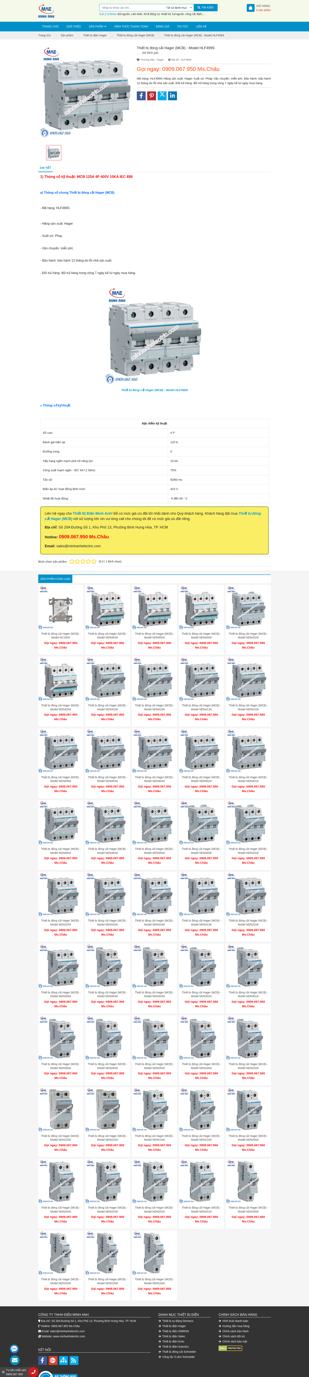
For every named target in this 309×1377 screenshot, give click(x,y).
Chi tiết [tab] (45, 167)
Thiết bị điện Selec (171, 1316)
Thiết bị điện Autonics (173, 1326)
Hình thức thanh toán (131, 26)
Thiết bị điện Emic (171, 1321)
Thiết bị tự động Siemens (175, 1301)
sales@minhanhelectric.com (67, 1311)
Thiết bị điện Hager (172, 1306)
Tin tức (182, 26)
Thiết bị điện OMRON (173, 1311)
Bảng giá (162, 26)
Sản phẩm (96, 26)
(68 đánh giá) (150, 52)
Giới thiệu (73, 26)
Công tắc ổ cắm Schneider (176, 1337)
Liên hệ (201, 26)
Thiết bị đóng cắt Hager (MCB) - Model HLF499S (154, 390)
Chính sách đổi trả (232, 1316)
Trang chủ (50, 26)
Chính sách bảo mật (233, 1321)
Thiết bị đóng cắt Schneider (177, 1332)
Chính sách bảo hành (234, 1311)
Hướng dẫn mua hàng (234, 1306)
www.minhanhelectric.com (69, 1316)
